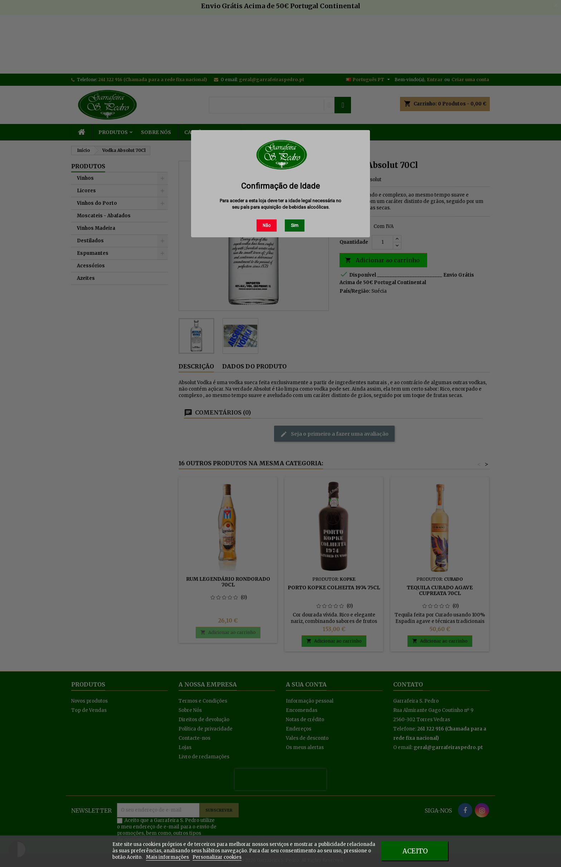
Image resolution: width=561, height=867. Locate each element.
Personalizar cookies (217, 857)
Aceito (415, 851)
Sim (294, 225)
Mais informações (168, 857)
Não (266, 225)
